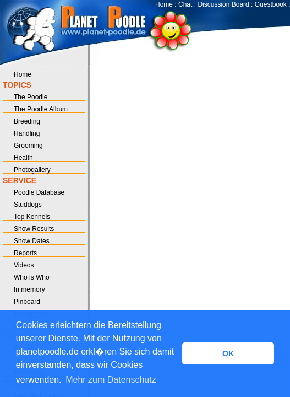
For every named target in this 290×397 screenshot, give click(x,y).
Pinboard (27, 301)
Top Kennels (32, 217)
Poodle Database (39, 192)
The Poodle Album (41, 109)
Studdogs (28, 204)
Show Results (34, 229)
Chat (185, 4)
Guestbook (271, 4)
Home (164, 4)
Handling (27, 133)
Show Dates (32, 241)
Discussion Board (223, 4)
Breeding (27, 121)
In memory (29, 289)
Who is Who (32, 277)
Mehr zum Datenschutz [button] (110, 379)
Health (23, 158)
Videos (24, 265)
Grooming (28, 145)
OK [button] (228, 353)
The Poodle (30, 97)
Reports (25, 253)
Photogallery (32, 170)
